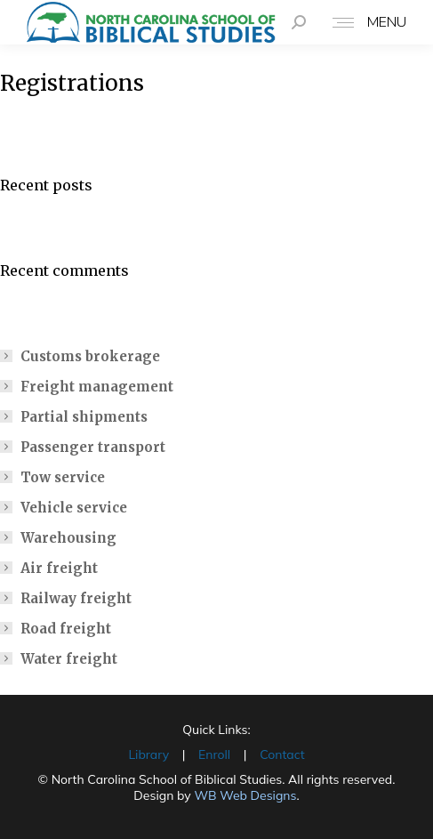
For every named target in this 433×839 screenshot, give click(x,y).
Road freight (65, 628)
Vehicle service (73, 507)
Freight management (96, 386)
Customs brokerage (90, 356)
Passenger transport (92, 447)
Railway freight (76, 598)
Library (148, 754)
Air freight (59, 568)
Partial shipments (84, 416)
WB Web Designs (245, 795)
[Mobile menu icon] (365, 22)
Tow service (62, 477)
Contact (282, 754)
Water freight (68, 658)
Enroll (214, 754)
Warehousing (68, 537)
